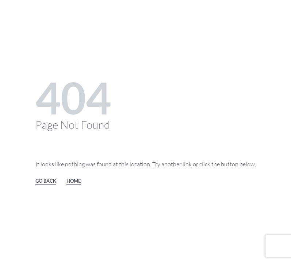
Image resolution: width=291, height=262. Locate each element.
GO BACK (45, 181)
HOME (73, 181)
